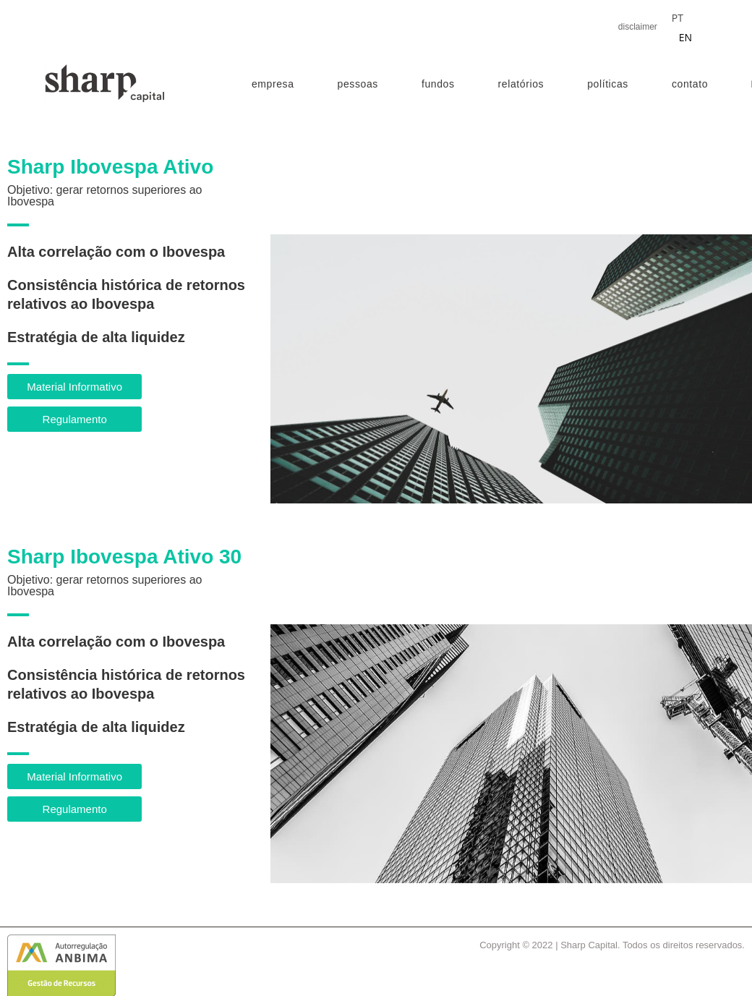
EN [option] (685, 37)
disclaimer (637, 27)
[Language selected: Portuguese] (689, 26)
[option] (685, 38)
